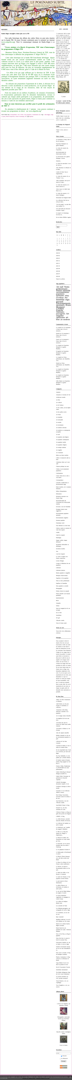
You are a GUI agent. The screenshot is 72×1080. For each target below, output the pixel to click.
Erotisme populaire (60, 520)
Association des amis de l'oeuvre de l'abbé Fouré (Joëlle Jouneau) (63, 724)
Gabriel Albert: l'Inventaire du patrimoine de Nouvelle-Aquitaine (63, 778)
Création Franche (60, 309)
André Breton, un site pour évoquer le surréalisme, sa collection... (62, 705)
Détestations (59, 494)
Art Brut (58, 400)
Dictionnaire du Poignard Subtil (63, 197)
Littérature (58, 567)
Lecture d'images (60, 560)
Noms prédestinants (62, 288)
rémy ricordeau (62, 296)
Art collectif (59, 402)
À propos (63, 96)
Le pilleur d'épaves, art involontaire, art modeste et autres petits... (62, 887)
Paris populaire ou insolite (62, 586)
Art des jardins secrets (61, 412)
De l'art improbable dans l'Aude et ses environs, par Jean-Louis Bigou (63, 751)
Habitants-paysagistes (60, 313)
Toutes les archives (60, 279)
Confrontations (59, 473)
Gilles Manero (59, 381)
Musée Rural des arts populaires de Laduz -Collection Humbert (63, 929)
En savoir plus (4, 1078)
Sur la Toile (59, 612)
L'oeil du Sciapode (60, 554)
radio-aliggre (47, 114)
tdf (25, 116)
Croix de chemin (63, 1045)
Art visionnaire (59, 452)
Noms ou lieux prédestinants (62, 580)
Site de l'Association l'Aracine (63, 967)
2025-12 (58, 260)
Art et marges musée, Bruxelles (63, 715)
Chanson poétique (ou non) (62, 466)
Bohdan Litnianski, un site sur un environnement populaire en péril (63, 737)
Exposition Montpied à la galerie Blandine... (62, 347)
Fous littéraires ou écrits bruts (63, 525)
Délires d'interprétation (61, 491)
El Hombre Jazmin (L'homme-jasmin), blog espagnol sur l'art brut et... (63, 761)
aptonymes (60, 317)
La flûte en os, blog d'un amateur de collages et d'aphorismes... (62, 833)
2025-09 (58, 268)
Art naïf (59, 287)
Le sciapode (59, 327)
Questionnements (60, 598)
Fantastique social (60, 523)
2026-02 (58, 255)
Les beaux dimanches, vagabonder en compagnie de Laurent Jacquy (63, 897)
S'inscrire (64, 1055)
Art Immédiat (61, 298)
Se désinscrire (64, 1058)
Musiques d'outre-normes (62, 575)
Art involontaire (59, 425)
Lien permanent (27, 114)
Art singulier (62, 314)
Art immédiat (59, 417)
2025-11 (58, 263)
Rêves (57, 600)
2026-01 (58, 258)
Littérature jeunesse (60, 570)
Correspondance (59, 480)
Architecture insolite (60, 397)
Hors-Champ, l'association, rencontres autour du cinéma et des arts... (63, 796)
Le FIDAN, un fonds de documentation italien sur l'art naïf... (63, 868)
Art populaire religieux (61, 444)
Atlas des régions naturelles (62, 732)
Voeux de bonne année (61, 623)
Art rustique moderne (61, 447)
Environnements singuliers (62, 517)
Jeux (57, 551)
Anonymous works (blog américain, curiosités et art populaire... (62, 711)
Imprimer (30, 116)
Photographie (59, 588)
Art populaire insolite (61, 442)
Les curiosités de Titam (61, 905)
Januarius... (58, 161)
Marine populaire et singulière (63, 573)
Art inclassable (59, 419)
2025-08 (58, 271)
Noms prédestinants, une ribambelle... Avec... (63, 359)
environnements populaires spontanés (62, 294)
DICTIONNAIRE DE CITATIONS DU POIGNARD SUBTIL (63, 502)
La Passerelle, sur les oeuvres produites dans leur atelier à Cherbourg (63, 845)
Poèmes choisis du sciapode (62, 591)
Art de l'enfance (60, 405)
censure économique (19, 116)
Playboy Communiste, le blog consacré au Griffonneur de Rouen (63, 958)
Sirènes (57, 605)
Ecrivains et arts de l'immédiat (63, 506)
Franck (57, 339)
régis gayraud (62, 300)
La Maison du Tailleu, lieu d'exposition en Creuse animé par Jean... (63, 839)
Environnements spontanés (63, 304)
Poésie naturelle (63, 290)
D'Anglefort (58, 351)
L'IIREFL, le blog (60, 816)
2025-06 (58, 276)
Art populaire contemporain (62, 439)
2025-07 (58, 273)
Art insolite (58, 422)
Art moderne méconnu (61, 427)
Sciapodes (58, 603)
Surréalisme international (61, 969)
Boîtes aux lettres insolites (62, 455)
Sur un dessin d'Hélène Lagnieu (63, 217)
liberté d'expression (10, 116)
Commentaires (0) (36, 114)
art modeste (65, 319)
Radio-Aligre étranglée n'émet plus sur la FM (15, 33)
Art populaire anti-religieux (62, 437)
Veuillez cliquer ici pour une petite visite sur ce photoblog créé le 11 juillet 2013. (63, 117)
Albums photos (60, 991)
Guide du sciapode (60, 535)
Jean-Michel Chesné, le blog (62, 805)
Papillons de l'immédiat (61, 583)
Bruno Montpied (63, 306)
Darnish (58, 333)
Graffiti (57, 532)
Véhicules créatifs (60, 620)
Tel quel (58, 618)
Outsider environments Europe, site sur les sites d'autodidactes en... (63, 948)
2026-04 (58, 253)
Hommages (58, 537)
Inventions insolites (60, 548)
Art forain (58, 414)
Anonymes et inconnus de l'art (63, 394)
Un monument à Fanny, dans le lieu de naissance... (63, 329)
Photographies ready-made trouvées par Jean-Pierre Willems (63, 1018)
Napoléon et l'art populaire (62, 578)
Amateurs (58, 392)
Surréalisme (58, 615)
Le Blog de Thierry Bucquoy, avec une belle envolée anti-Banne (63, 858)
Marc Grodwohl (59, 917)
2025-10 (58, 266)
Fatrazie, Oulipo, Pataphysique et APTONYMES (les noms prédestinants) (63, 767)
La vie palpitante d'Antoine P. (63, 849)
